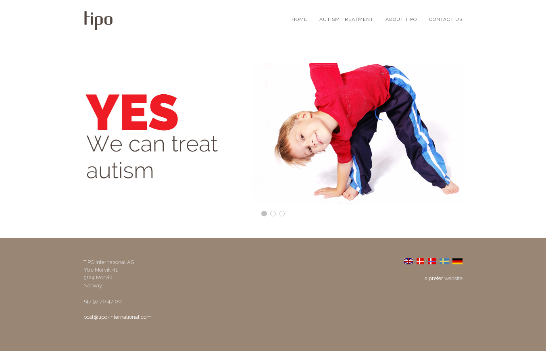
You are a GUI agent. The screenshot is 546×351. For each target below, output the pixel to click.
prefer (436, 278)
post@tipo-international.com (117, 317)
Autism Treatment (346, 19)
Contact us (446, 19)
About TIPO (401, 19)
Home (299, 19)
